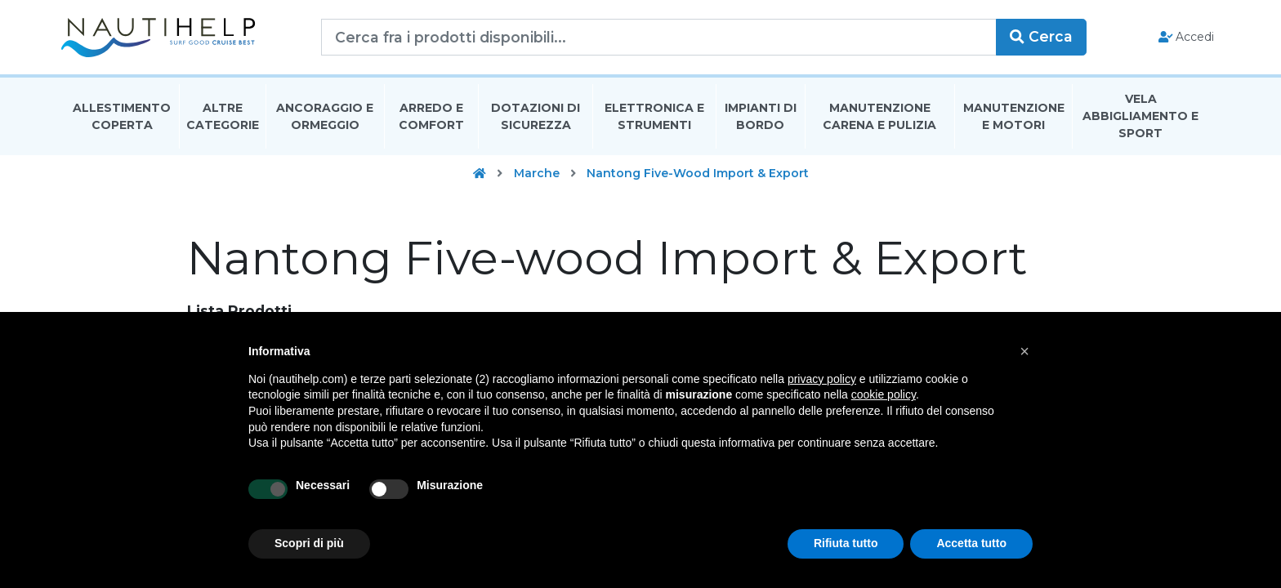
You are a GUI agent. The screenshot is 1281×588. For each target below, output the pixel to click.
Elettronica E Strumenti (654, 117)
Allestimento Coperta (122, 117)
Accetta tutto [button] (971, 543)
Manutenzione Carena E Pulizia (879, 117)
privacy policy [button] (822, 378)
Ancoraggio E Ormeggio (324, 117)
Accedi (1182, 37)
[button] (1024, 351)
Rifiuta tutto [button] (846, 543)
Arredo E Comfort (431, 117)
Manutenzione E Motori (1014, 117)
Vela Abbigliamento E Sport (1140, 117)
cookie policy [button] (883, 394)
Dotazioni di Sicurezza (535, 117)
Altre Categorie (222, 117)
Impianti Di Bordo (761, 117)
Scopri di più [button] (309, 543)
